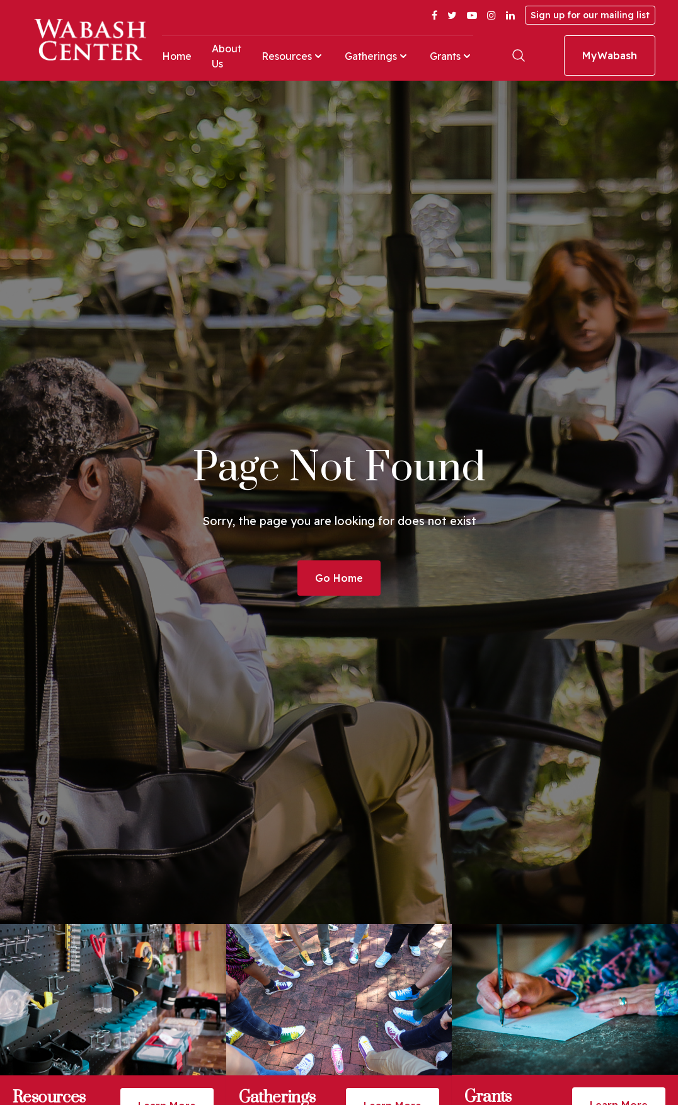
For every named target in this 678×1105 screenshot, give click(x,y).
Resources (293, 56)
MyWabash (609, 55)
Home (177, 56)
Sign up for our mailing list (590, 15)
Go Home (339, 578)
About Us (226, 56)
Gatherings (377, 56)
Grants (451, 56)
